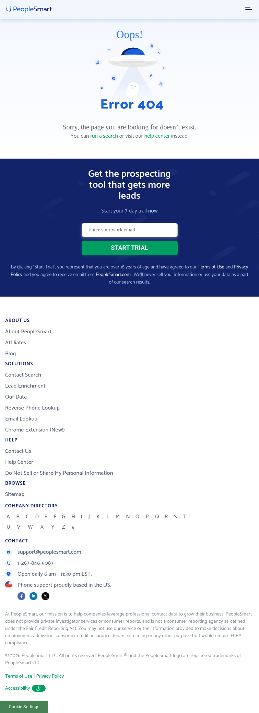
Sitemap (15, 494)
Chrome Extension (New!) (35, 430)
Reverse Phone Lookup (32, 408)
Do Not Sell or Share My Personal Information (59, 473)
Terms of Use (211, 267)
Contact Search (23, 375)
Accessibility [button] (25, 688)
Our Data (16, 397)
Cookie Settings (24, 706)
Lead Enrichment (25, 386)
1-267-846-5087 (29, 563)
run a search (104, 136)
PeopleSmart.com (113, 275)
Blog (10, 353)
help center (157, 136)
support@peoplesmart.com (43, 552)
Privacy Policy (50, 676)
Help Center (19, 462)
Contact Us (18, 451)
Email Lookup (21, 419)
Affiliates (15, 342)
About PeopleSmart (28, 331)
